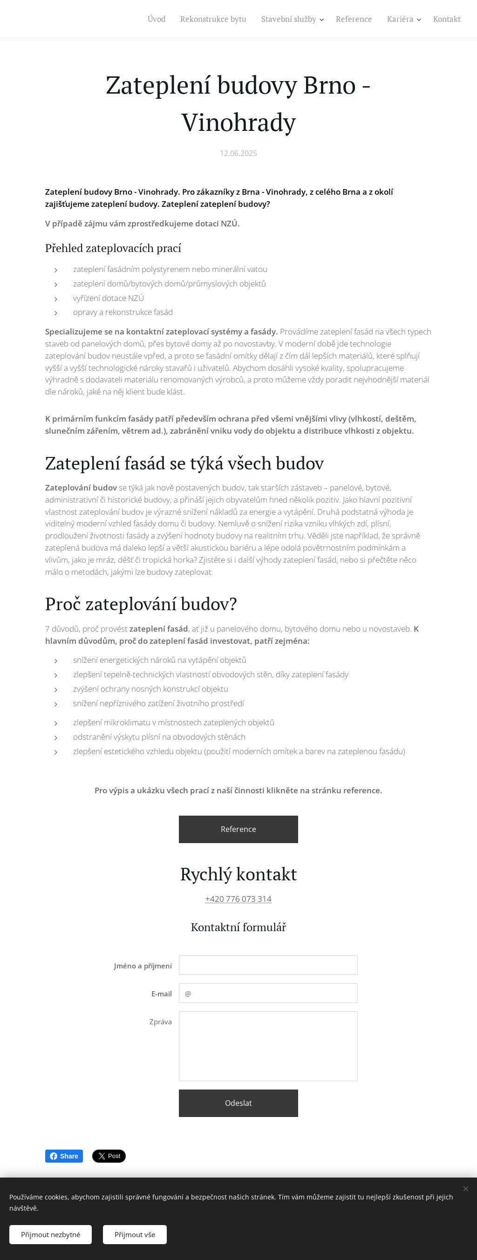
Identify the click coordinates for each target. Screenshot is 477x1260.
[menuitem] (159, 19)
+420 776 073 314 (238, 898)
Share (64, 1156)
